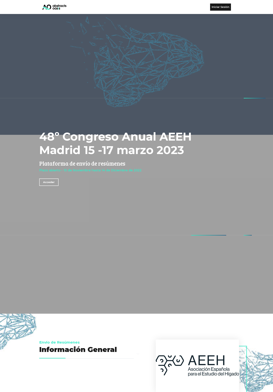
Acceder (49, 182)
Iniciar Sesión (220, 7)
